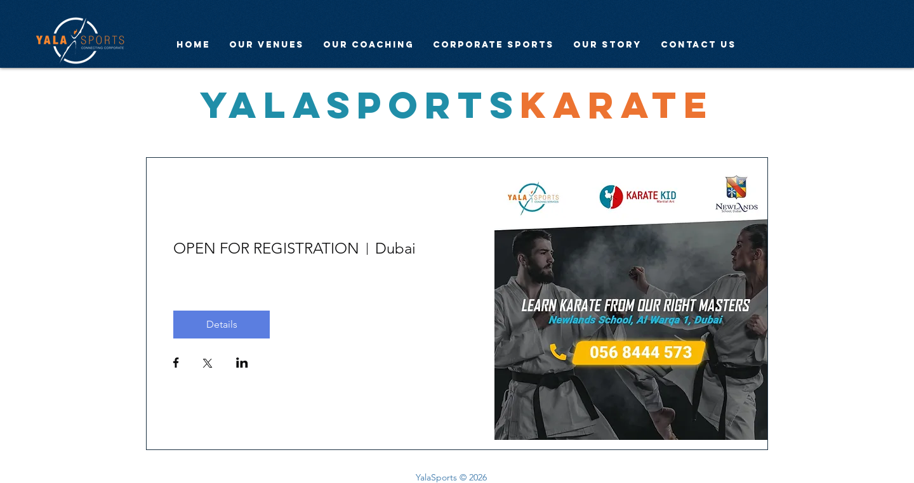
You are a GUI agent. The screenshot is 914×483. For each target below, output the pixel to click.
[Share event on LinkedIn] (242, 363)
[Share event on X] (207, 364)
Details (221, 324)
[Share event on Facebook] (176, 363)
